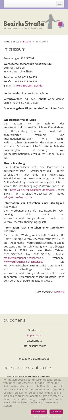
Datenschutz (34, 340)
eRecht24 (59, 292)
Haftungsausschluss (34, 346)
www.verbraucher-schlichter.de (23, 261)
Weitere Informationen (48, 416)
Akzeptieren (39, 411)
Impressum (34, 335)
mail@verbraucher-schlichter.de (23, 258)
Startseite (34, 330)
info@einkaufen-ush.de (28, 85)
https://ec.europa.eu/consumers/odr (32, 189)
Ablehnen (56, 411)
